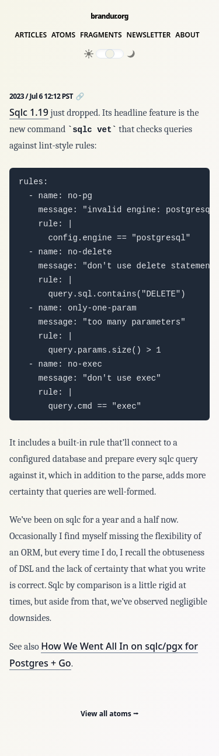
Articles (31, 35)
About (187, 35)
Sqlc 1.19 (28, 112)
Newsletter (149, 35)
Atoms (63, 35)
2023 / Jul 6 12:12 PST (41, 96)
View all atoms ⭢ (109, 714)
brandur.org (109, 16)
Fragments (101, 35)
